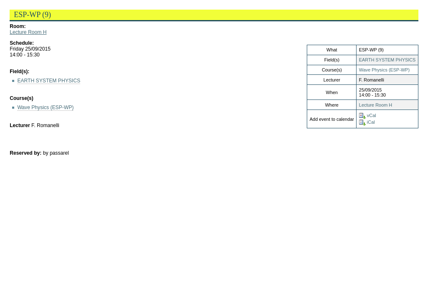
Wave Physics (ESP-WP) (384, 69)
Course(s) (21, 98)
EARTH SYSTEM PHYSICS (387, 59)
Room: (17, 26)
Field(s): (19, 71)
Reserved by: (26, 153)
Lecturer (20, 125)
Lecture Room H (28, 32)
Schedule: (22, 43)
